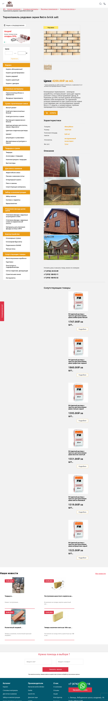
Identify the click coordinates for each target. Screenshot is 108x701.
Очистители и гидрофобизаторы (12, 266)
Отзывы (56, 691)
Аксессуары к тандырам (14, 156)
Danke (30, 691)
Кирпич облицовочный (14, 69)
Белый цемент (11, 107)
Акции (55, 695)
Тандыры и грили (12, 148)
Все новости (100, 574)
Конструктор (57, 698)
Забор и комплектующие (15, 192)
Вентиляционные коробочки (16, 258)
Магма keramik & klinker (36, 688)
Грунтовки (9, 262)
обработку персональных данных (71, 675)
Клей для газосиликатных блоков (15, 112)
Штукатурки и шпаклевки (15, 138)
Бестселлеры (11, 163)
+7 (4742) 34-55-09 (51, 272)
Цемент (8, 134)
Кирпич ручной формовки (15, 73)
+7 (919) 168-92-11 (51, 275)
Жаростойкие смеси (13, 172)
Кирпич (8, 65)
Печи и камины (11, 183)
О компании (57, 688)
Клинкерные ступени (13, 238)
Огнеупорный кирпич (13, 180)
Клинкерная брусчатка (14, 242)
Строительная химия (13, 274)
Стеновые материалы (14, 89)
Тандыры (9, 152)
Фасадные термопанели (14, 98)
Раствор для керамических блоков (15, 121)
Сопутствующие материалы (16, 187)
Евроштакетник (11, 203)
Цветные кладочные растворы (17, 130)
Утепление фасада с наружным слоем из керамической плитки (17, 221)
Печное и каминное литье (15, 176)
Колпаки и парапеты (13, 200)
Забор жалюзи (11, 196)
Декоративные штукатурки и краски (16, 142)
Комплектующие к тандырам (16, 159)
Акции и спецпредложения (15, 25)
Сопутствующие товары (15, 254)
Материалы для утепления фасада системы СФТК (15, 228)
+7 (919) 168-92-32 (51, 278)
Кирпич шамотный (12, 80)
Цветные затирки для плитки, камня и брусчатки (17, 126)
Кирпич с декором (12, 83)
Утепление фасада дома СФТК (15, 210)
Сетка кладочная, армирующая (17, 271)
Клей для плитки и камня (15, 116)
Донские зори (33, 698)
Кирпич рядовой (12, 76)
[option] (16, 36)
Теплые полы (10, 249)
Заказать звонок (55, 670)
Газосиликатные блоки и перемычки (15, 93)
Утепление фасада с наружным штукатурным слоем (17, 215)
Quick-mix (31, 695)
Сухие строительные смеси (16, 103)
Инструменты (11, 278)
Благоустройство (12, 234)
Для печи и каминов (13, 168)
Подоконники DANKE (13, 245)
